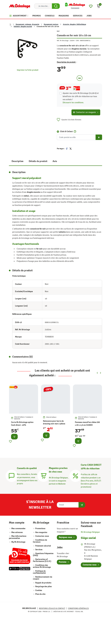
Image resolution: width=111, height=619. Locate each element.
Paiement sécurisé (43, 546)
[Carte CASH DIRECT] (75, 475)
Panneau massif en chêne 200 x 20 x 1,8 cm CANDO (87, 423)
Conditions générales (78, 608)
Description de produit (67, 62)
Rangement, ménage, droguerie (27, 24)
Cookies (38, 590)
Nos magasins (41, 532)
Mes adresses (17, 532)
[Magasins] (43, 475)
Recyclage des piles (43, 586)
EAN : (78, 40)
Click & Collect (66, 131)
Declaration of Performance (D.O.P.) (42, 560)
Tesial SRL (79, 611)
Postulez (62, 562)
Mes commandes (18, 528)
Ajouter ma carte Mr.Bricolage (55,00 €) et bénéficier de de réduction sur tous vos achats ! (81, 96)
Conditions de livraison (40, 541)
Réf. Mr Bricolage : (63, 40)
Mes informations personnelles (17, 537)
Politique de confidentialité (39, 572)
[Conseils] (11, 475)
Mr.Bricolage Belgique (90, 532)
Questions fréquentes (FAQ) (43, 554)
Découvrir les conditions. (73, 102)
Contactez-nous (42, 536)
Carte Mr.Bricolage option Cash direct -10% (22, 423)
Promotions (40, 528)
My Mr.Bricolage (18, 542)
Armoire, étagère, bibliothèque (74, 24)
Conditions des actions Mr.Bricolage (42, 566)
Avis (55, 161)
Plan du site (40, 594)
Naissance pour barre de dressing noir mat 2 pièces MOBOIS (54, 424)
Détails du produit (38, 161)
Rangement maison (51, 24)
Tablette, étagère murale (23, 26)
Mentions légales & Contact (52, 608)
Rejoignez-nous (65, 537)
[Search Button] (56, 6)
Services (38, 549)
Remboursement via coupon (42, 578)
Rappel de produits (43, 583)
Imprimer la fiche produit (27, 70)
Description (17, 161)
